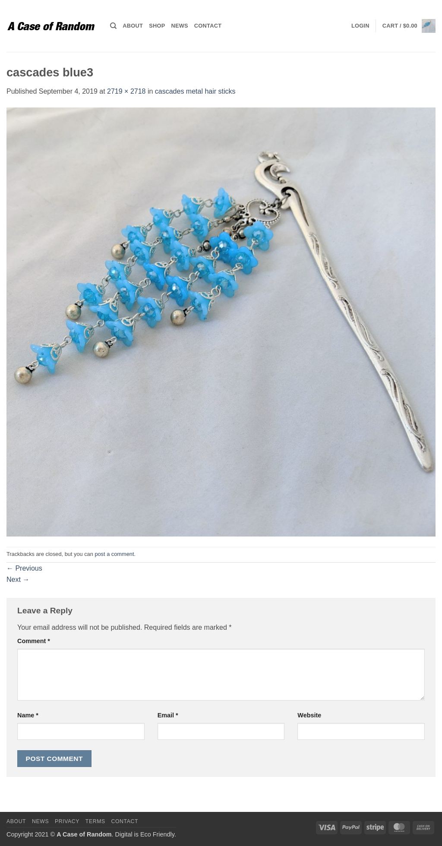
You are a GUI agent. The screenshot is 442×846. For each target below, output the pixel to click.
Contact (207, 25)
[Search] (113, 26)
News (179, 25)
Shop (157, 25)
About (133, 25)
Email (168, 715)
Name (27, 715)
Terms (95, 821)
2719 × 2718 (126, 91)
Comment (33, 641)
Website (309, 715)
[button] (360, 26)
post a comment (114, 554)
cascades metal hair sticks (195, 91)
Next (17, 579)
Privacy (67, 821)
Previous (24, 568)
